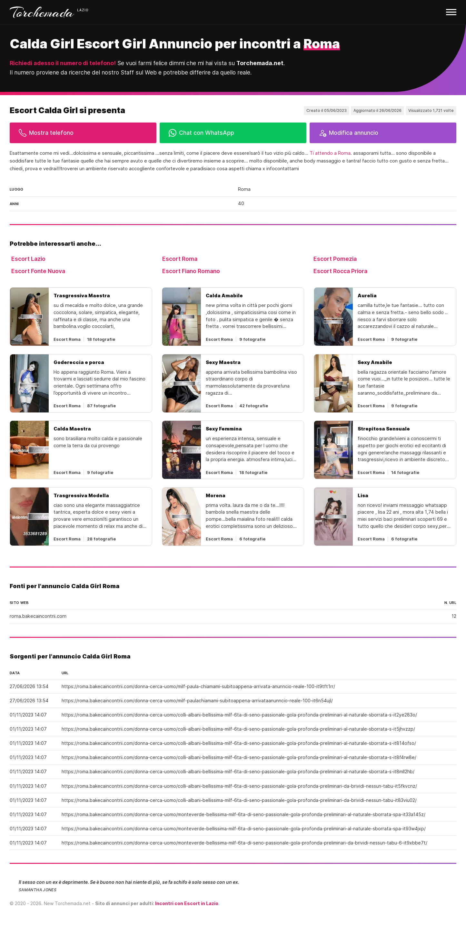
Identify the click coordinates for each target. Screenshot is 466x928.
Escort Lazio (28, 258)
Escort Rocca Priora (340, 271)
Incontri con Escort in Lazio (186, 903)
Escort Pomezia (335, 258)
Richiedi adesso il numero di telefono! (63, 63)
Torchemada (42, 12)
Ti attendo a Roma (330, 153)
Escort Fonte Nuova (38, 271)
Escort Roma (179, 258)
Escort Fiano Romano (191, 271)
